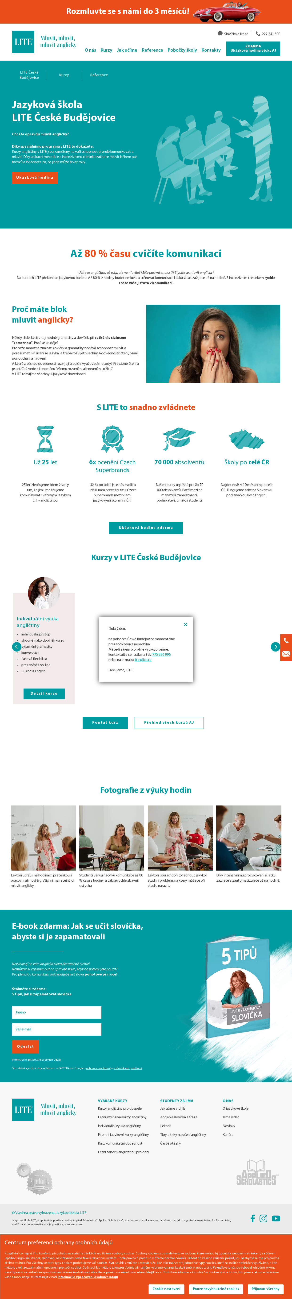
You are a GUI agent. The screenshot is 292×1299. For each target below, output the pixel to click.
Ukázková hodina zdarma (146, 528)
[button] (16, 647)
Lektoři (165, 1126)
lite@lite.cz (143, 660)
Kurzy (64, 75)
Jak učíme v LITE (172, 1109)
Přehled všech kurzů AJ (169, 723)
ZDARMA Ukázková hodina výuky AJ (253, 49)
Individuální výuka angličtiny (119, 1126)
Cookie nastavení (166, 1289)
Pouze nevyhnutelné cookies (216, 1289)
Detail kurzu (44, 694)
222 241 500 (271, 34)
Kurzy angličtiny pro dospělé (120, 1109)
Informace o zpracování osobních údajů (36, 1059)
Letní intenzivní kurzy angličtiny (122, 1117)
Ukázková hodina (34, 178)
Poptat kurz (105, 723)
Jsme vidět (231, 1117)
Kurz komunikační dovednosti (120, 1143)
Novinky (229, 1126)
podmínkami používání (127, 1068)
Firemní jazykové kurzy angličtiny (123, 1135)
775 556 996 (161, 655)
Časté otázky (170, 1143)
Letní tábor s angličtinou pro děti (123, 1152)
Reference (99, 75)
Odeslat (25, 1047)
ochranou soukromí (98, 1068)
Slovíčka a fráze (236, 34)
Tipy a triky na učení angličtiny (183, 1135)
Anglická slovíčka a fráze (178, 1117)
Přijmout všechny (266, 1289)
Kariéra (228, 1135)
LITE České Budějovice (29, 75)
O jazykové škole (235, 1109)
